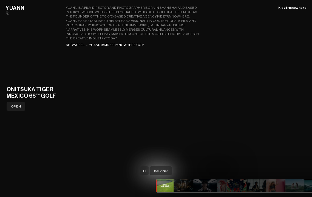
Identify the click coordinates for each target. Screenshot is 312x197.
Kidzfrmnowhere (292, 7)
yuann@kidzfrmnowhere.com (116, 45)
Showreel (75, 45)
